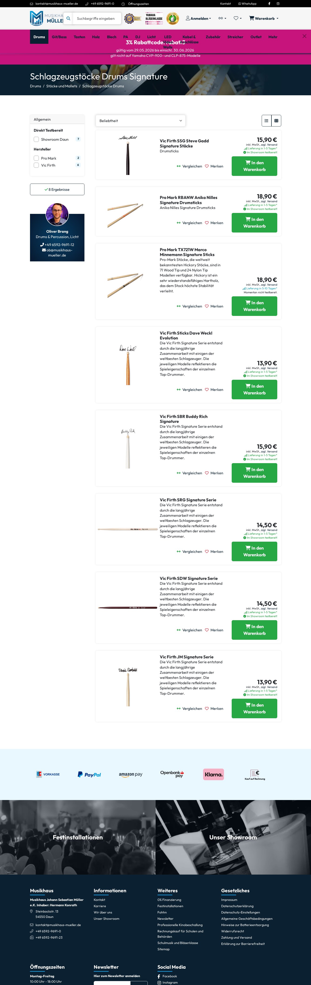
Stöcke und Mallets (61, 106)
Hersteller (42, 169)
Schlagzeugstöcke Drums (103, 106)
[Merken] (215, 186)
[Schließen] (304, 61)
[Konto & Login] (198, 18)
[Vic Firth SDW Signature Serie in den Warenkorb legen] (255, 650)
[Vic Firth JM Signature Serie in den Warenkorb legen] (255, 728)
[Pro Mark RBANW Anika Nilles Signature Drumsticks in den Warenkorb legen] (255, 243)
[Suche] (97, 18)
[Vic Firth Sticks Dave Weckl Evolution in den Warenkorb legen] (255, 409)
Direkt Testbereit (48, 150)
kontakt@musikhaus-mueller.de (57, 3)
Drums (35, 106)
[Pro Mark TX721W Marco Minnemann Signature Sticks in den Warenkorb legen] (255, 326)
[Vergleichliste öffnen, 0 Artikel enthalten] (222, 18)
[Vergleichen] (191, 186)
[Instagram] (278, 3)
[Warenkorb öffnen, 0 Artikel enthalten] (263, 18)
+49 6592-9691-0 (102, 3)
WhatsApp (247, 3)
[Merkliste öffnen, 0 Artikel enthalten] (237, 18)
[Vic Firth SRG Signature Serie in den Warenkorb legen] (255, 571)
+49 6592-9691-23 (49, 957)
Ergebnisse (57, 209)
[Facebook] (269, 3)
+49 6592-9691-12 (59, 265)
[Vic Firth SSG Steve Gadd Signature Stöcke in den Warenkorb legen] (255, 186)
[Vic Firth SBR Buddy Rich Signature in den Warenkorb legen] (255, 493)
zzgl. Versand (269, 164)
